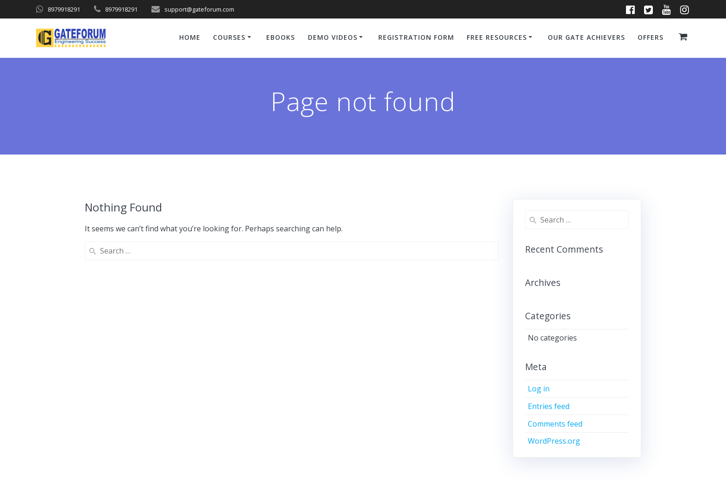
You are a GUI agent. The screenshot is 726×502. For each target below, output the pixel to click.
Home (189, 37)
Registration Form (416, 37)
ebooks (280, 37)
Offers (650, 37)
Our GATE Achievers (586, 37)
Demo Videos (332, 37)
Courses (229, 37)
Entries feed (549, 406)
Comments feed (555, 424)
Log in (539, 389)
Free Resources (497, 37)
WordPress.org (554, 441)
